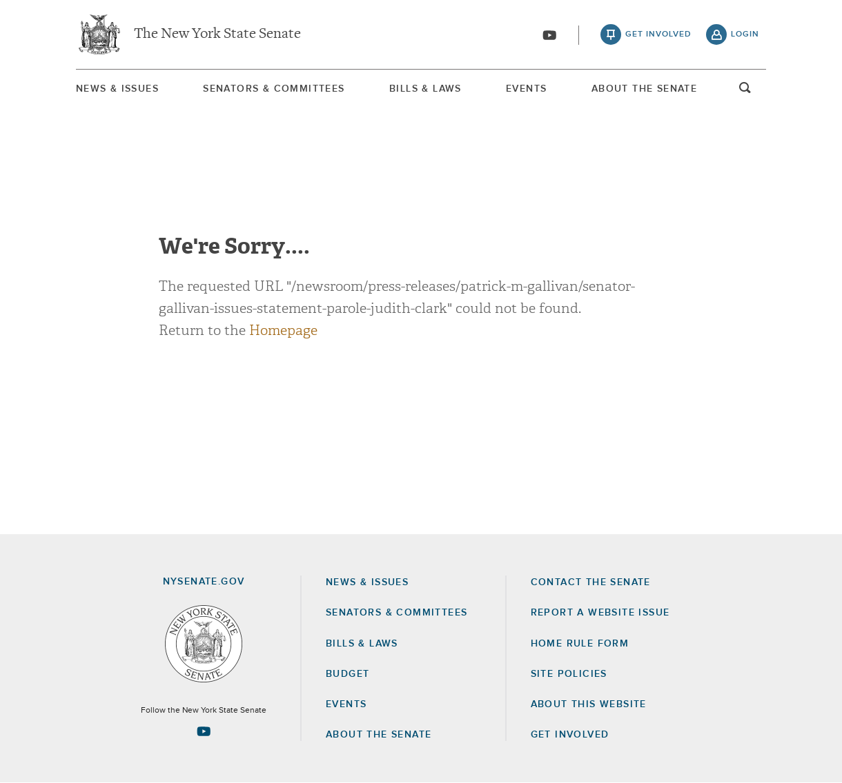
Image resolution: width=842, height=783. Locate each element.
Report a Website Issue (600, 613)
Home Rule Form (580, 644)
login (745, 34)
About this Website (589, 704)
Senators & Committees (273, 89)
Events (526, 89)
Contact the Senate (591, 582)
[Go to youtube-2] (549, 35)
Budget (347, 674)
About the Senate (378, 735)
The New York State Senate (217, 34)
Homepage (283, 330)
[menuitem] (117, 89)
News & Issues (117, 89)
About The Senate (644, 89)
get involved (658, 34)
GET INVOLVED (570, 735)
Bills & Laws (425, 89)
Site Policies (569, 674)
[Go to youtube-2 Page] (203, 731)
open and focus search (745, 91)
